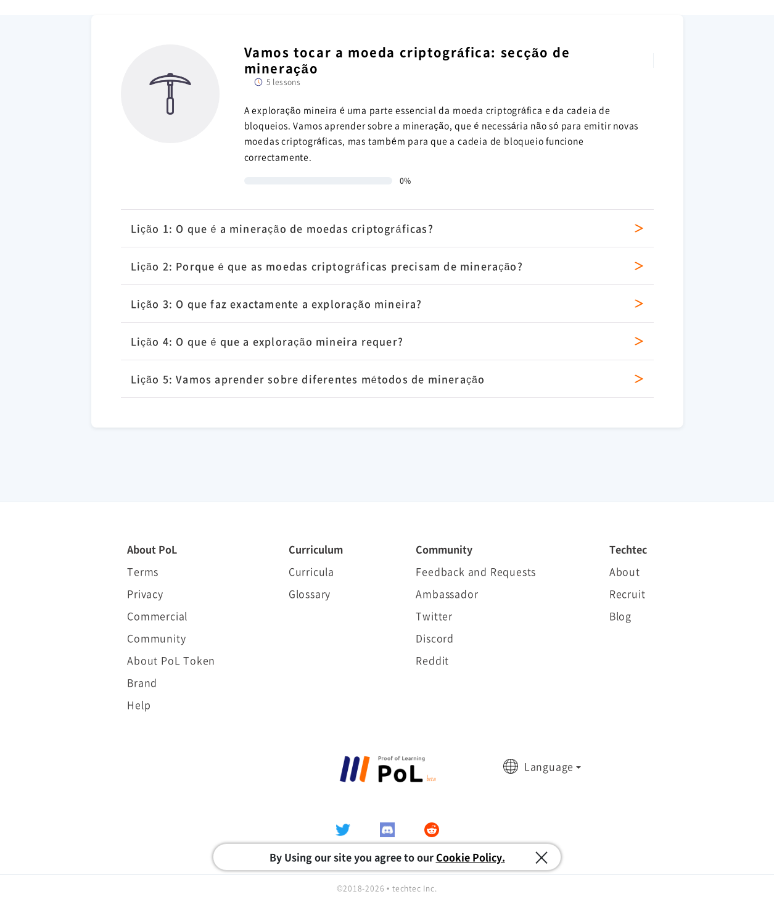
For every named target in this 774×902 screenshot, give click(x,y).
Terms (143, 571)
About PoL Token (171, 660)
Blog (620, 615)
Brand (142, 682)
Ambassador (447, 593)
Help (138, 704)
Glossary (310, 593)
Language (549, 766)
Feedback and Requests (476, 571)
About (624, 571)
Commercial (157, 615)
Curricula (311, 571)
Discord (435, 638)
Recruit (627, 593)
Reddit (432, 660)
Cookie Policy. (470, 857)
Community (156, 638)
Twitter (434, 615)
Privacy (145, 593)
